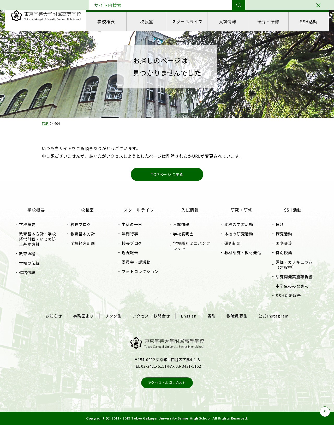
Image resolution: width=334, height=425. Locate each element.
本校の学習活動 (238, 224)
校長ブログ (80, 224)
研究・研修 (268, 21)
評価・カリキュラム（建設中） (294, 264)
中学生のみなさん (292, 286)
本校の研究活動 (238, 233)
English (188, 316)
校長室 (146, 21)
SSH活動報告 (288, 295)
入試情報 (227, 21)
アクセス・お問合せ (151, 316)
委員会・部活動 (136, 262)
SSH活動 (309, 21)
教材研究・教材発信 (242, 252)
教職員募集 (237, 316)
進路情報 (27, 272)
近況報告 (130, 252)
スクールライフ (187, 21)
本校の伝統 (29, 263)
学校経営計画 (82, 243)
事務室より (83, 316)
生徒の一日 (132, 224)
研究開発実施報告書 (294, 276)
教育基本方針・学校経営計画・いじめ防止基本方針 (37, 239)
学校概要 (106, 21)
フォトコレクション (140, 271)
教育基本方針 (82, 233)
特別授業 (284, 252)
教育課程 (27, 253)
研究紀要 (232, 243)
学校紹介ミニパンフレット (191, 245)
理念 (280, 224)
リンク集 (113, 316)
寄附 (211, 316)
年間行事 (130, 233)
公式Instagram (273, 316)
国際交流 (284, 243)
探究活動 (284, 233)
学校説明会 (183, 233)
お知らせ (53, 316)
